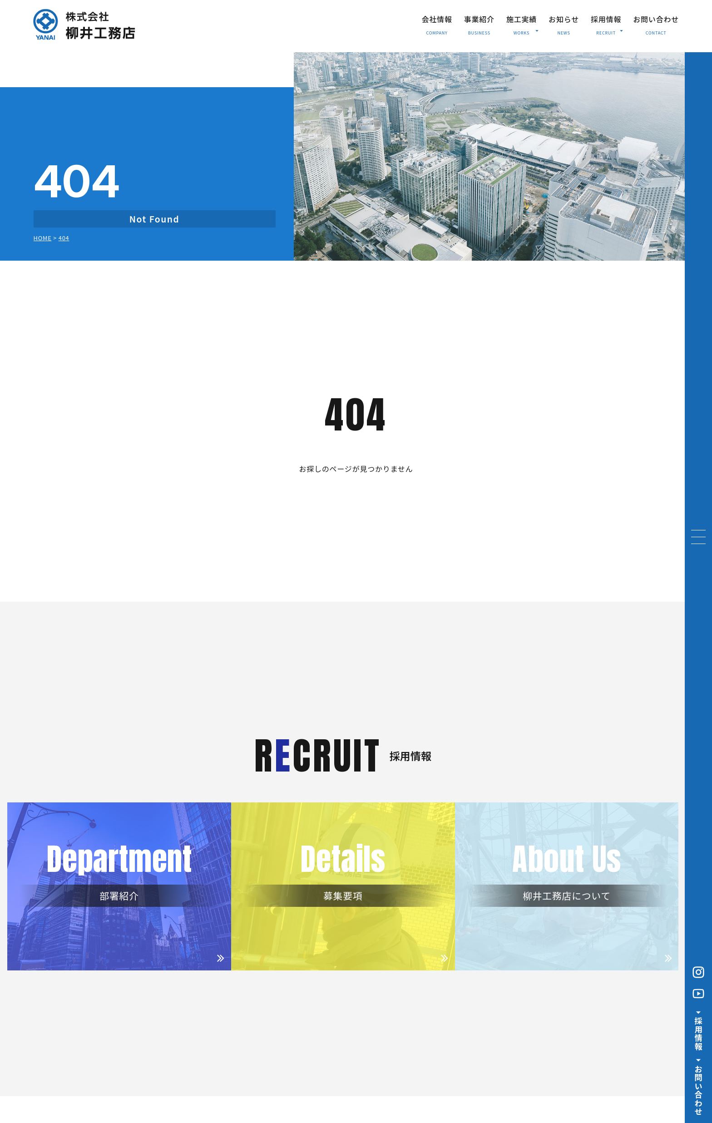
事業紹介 (479, 19)
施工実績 (522, 24)
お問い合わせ (656, 19)
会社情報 (436, 19)
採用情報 (607, 24)
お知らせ (564, 19)
